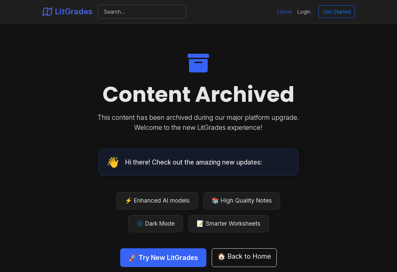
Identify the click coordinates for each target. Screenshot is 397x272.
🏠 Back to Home (244, 256)
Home (284, 11)
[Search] (142, 12)
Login (304, 11)
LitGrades (67, 12)
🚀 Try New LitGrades (163, 258)
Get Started (337, 11)
